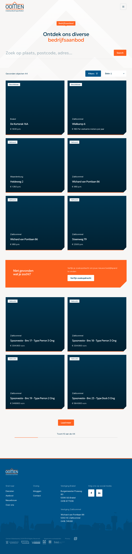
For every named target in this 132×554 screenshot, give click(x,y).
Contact (37, 495)
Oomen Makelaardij (13, 538)
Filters (93, 73)
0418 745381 (67, 521)
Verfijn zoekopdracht (80, 278)
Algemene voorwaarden (52, 538)
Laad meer (66, 422)
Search (120, 52)
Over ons (10, 505)
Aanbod (9, 495)
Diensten (10, 491)
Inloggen (37, 491)
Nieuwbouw (11, 500)
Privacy (67, 538)
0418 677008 (67, 501)
